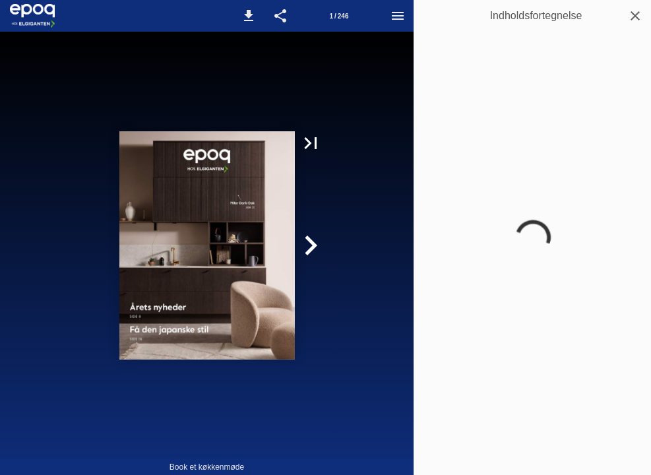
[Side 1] (339, 16)
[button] (248, 16)
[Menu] (398, 16)
